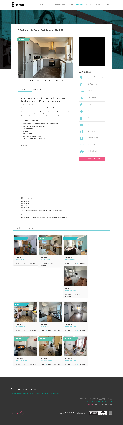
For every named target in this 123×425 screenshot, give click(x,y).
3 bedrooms (25, 393)
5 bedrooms (37, 393)
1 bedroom (13, 393)
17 (58, 80)
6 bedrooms (43, 393)
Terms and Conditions (89, 401)
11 (48, 80)
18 (60, 80)
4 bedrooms (31, 393)
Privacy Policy (98, 401)
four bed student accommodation (38, 123)
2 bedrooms (19, 393)
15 (55, 80)
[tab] (25, 89)
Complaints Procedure (107, 401)
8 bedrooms (56, 393)
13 (51, 80)
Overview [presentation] (25, 89)
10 (46, 80)
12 (50, 80)
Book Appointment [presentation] (38, 89)
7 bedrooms (50, 393)
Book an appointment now (92, 158)
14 (53, 80)
